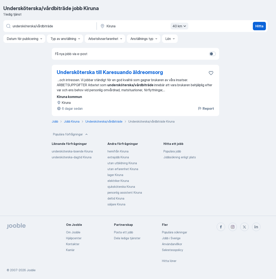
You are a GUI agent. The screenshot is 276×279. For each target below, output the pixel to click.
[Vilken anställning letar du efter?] (49, 26)
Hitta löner (169, 261)
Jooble (31, 270)
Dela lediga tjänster (127, 238)
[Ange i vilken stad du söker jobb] (143, 26)
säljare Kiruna (116, 204)
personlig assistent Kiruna (124, 192)
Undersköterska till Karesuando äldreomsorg (110, 72)
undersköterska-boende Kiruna (72, 151)
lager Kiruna (115, 175)
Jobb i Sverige (171, 238)
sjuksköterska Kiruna (121, 186)
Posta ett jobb (123, 232)
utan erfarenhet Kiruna (122, 169)
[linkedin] (256, 227)
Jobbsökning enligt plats (179, 157)
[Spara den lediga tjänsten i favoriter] (211, 73)
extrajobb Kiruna (118, 157)
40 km (179, 26)
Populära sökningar (174, 232)
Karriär (70, 250)
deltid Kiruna (115, 198)
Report (206, 108)
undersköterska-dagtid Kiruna (72, 157)
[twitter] (244, 227)
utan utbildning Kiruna (122, 163)
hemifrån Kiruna (118, 151)
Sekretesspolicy (172, 250)
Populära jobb (172, 151)
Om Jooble (73, 232)
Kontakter (72, 244)
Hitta (259, 26)
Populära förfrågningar (71, 134)
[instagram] (232, 227)
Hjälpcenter (73, 238)
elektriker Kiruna (118, 180)
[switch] (212, 54)
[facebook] (221, 227)
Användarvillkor (172, 244)
